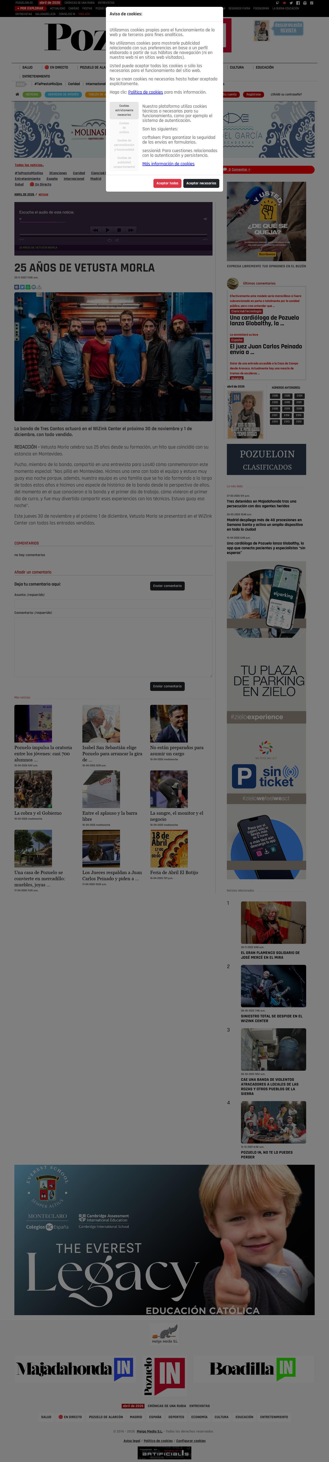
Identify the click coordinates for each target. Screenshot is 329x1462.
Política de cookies (145, 92)
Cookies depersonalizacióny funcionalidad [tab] (124, 145)
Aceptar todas (167, 183)
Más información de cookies (168, 164)
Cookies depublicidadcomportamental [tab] (124, 163)
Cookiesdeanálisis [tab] (124, 128)
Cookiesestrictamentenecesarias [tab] (124, 110)
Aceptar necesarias (201, 183)
